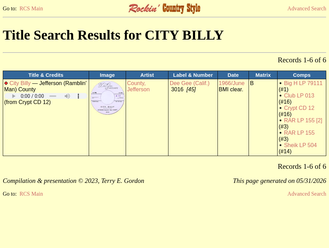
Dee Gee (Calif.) (190, 83)
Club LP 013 (299, 96)
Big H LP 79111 (303, 83)
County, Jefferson (138, 86)
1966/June (232, 83)
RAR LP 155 (299, 133)
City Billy (19, 83)
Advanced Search (307, 8)
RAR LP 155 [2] (303, 120)
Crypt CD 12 (299, 108)
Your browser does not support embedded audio (45, 96)
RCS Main (31, 8)
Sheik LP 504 (300, 145)
